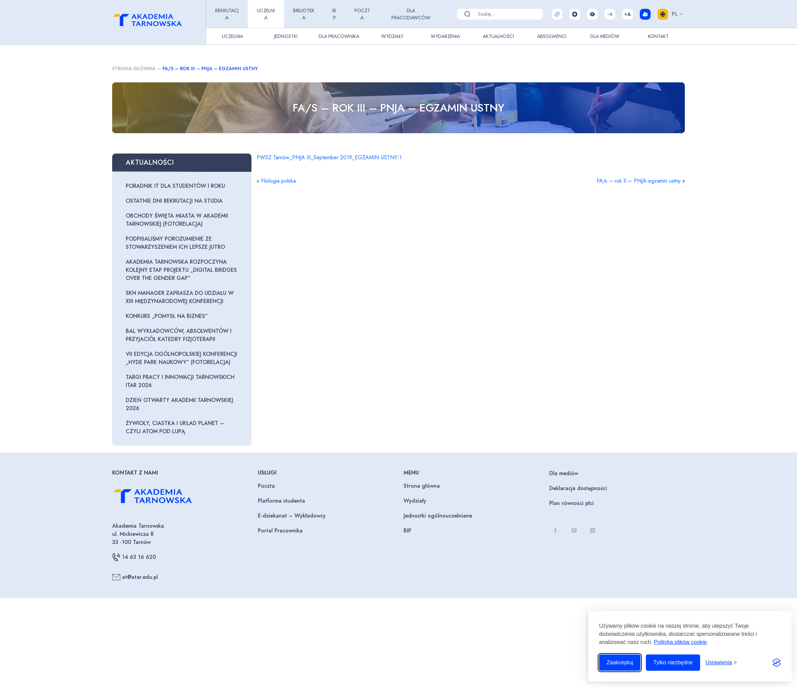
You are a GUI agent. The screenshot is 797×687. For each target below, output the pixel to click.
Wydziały (392, 36)
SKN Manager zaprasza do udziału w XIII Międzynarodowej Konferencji (179, 297)
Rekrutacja (227, 14)
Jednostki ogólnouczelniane (438, 516)
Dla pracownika (339, 36)
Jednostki (286, 36)
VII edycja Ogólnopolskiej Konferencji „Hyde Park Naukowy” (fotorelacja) (181, 358)
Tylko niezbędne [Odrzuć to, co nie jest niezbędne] (673, 662)
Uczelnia (266, 14)
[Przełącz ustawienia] (721, 663)
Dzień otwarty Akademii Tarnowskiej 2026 (179, 404)
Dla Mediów (604, 36)
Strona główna (134, 68)
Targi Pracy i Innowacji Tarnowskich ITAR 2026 (180, 381)
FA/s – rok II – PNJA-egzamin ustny (638, 181)
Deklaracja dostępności (578, 488)
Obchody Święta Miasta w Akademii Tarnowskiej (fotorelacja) (177, 220)
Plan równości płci (571, 503)
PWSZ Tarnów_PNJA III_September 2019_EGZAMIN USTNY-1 (329, 157)
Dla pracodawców (410, 14)
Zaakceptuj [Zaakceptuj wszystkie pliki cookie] (620, 662)
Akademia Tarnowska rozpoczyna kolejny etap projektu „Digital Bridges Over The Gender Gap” (181, 270)
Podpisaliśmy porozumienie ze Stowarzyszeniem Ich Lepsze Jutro (175, 243)
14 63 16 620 (134, 557)
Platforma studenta (281, 501)
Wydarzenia (445, 36)
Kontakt (658, 36)
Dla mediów (563, 473)
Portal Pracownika (280, 530)
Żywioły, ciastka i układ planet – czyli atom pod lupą (175, 427)
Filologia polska (278, 181)
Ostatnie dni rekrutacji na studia (174, 201)
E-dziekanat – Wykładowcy (292, 516)
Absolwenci (551, 36)
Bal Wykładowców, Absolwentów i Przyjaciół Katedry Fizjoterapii (178, 335)
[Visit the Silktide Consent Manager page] (777, 663)
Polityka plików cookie (680, 642)
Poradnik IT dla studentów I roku (175, 186)
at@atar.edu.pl (135, 577)
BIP (334, 14)
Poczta (362, 14)
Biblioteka (303, 14)
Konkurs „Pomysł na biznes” (167, 316)
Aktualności (498, 36)
